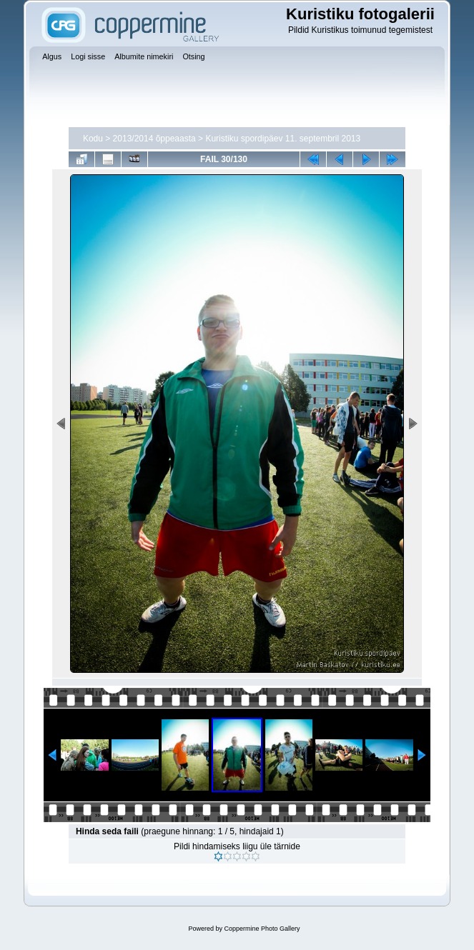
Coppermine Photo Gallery (262, 928)
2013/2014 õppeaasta (154, 139)
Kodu (93, 139)
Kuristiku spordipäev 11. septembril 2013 (282, 139)
